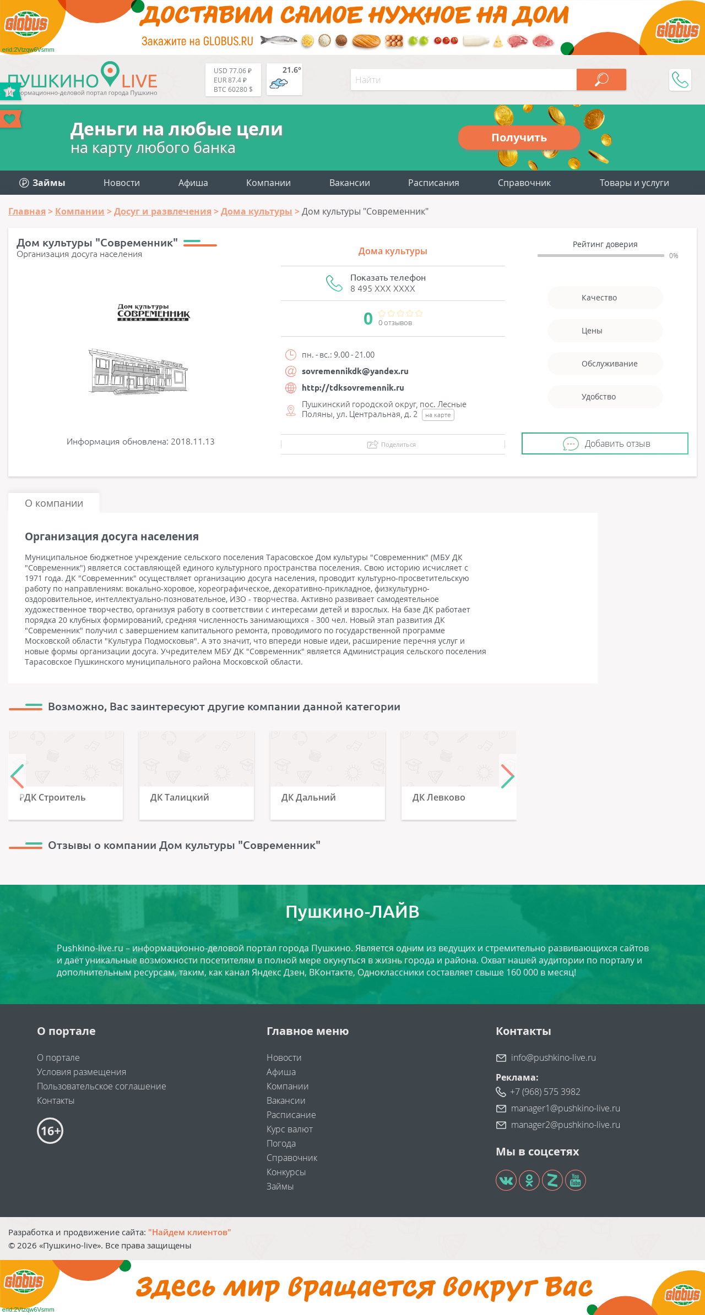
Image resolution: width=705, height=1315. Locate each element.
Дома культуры (393, 251)
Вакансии (349, 183)
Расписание (291, 1115)
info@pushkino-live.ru (553, 1057)
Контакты (56, 1100)
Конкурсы (286, 1172)
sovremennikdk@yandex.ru (355, 371)
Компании (268, 183)
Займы (280, 1186)
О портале (58, 1057)
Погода (281, 1143)
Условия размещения (81, 1072)
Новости (122, 183)
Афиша (193, 183)
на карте (438, 414)
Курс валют (290, 1129)
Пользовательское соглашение (101, 1086)
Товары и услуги (634, 183)
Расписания (433, 183)
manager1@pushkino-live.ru (565, 1108)
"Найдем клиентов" (189, 1231)
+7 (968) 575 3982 (545, 1092)
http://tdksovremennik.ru (353, 387)
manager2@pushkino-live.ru (565, 1125)
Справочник (524, 183)
